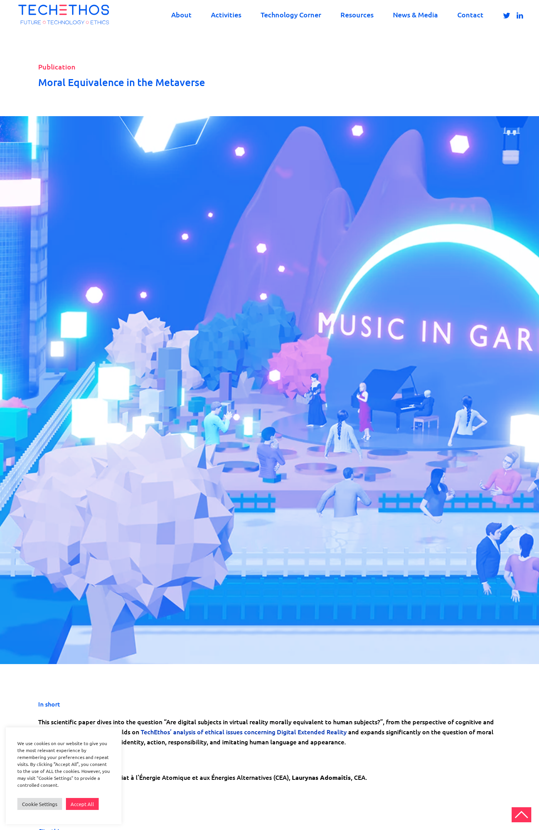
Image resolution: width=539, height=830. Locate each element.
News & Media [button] (415, 14)
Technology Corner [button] (291, 14)
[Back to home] (63, 14)
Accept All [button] (82, 804)
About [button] (181, 14)
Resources (357, 14)
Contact (470, 14)
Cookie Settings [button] (39, 804)
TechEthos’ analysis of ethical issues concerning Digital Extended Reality (244, 731)
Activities (226, 14)
